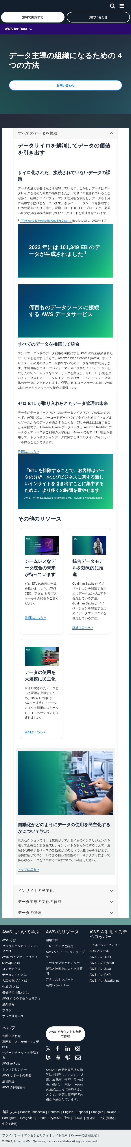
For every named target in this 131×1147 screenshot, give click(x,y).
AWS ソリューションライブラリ (65, 954)
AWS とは (9, 940)
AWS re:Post (11, 1063)
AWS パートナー (57, 985)
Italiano (111, 1112)
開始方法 (52, 940)
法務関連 (8, 1081)
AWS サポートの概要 (16, 1075)
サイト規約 (60, 1135)
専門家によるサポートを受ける (20, 1044)
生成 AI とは (10, 986)
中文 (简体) (106, 1118)
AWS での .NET (100, 957)
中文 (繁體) (9, 1124)
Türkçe (41, 1118)
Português (9, 1118)
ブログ (6, 1010)
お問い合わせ (11, 1036)
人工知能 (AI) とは (14, 980)
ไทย (67, 1118)
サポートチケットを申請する (20, 1055)
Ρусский (55, 1118)
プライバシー (11, 1135)
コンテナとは (11, 968)
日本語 (78, 1118)
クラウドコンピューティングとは (20, 948)
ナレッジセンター (14, 1069)
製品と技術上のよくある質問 (64, 971)
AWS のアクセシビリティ (20, 957)
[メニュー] (121, 5)
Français (97, 1112)
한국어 (90, 1118)
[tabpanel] (65, 513)
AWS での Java (100, 968)
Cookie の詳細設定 (84, 1135)
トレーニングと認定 (60, 946)
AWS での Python (102, 962)
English (68, 1112)
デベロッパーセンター (105, 945)
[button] (33, 17)
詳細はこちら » (28, 451)
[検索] (112, 5)
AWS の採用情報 (13, 1087)
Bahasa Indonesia (32, 1112)
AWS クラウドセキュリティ (21, 998)
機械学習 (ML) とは (15, 992)
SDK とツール (99, 951)
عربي (13, 1112)
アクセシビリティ (36, 1135)
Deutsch (53, 1112)
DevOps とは (11, 962)
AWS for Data (16, 29)
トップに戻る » (28, 869)
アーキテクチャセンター (63, 962)
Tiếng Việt (26, 1118)
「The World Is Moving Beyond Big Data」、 (46, 220)
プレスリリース (13, 1016)
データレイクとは (14, 974)
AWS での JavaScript (104, 980)
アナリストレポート (60, 979)
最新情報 (8, 1004)
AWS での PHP (100, 974)
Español (82, 1112)
